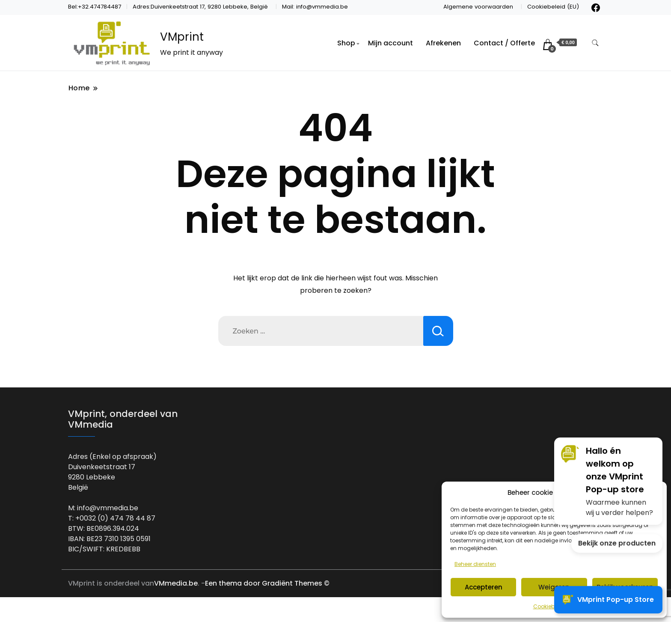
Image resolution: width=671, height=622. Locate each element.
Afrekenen (443, 43)
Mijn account (390, 43)
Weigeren (554, 587)
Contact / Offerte (504, 43)
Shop (346, 43)
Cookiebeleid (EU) (553, 7)
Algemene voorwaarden (478, 7)
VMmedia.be (176, 583)
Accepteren (483, 587)
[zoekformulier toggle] (595, 43)
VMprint (182, 37)
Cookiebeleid (550, 606)
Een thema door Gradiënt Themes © (267, 583)
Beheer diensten (475, 564)
